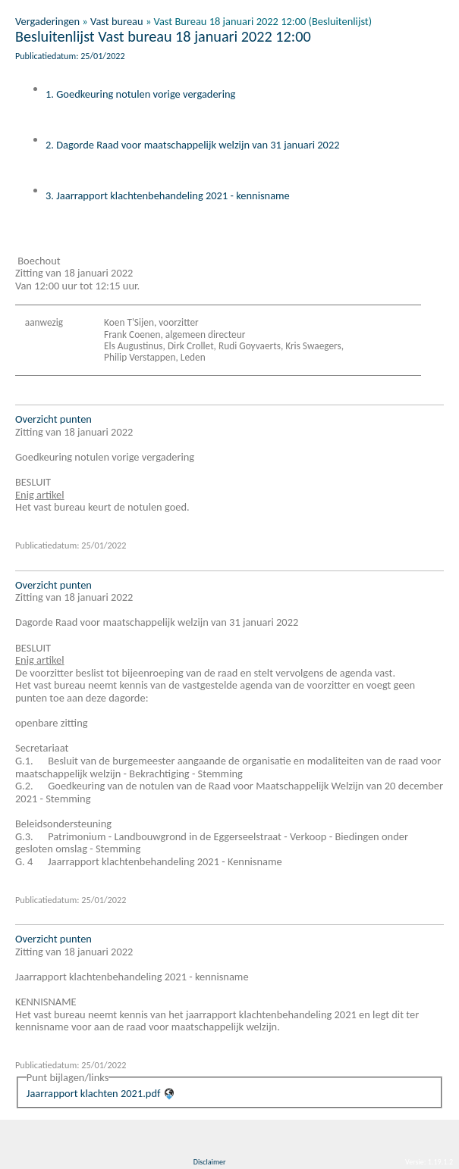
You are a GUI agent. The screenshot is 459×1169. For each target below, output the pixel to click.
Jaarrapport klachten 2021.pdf (94, 1093)
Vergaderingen (47, 21)
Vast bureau (116, 21)
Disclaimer (209, 1162)
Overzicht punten (53, 419)
